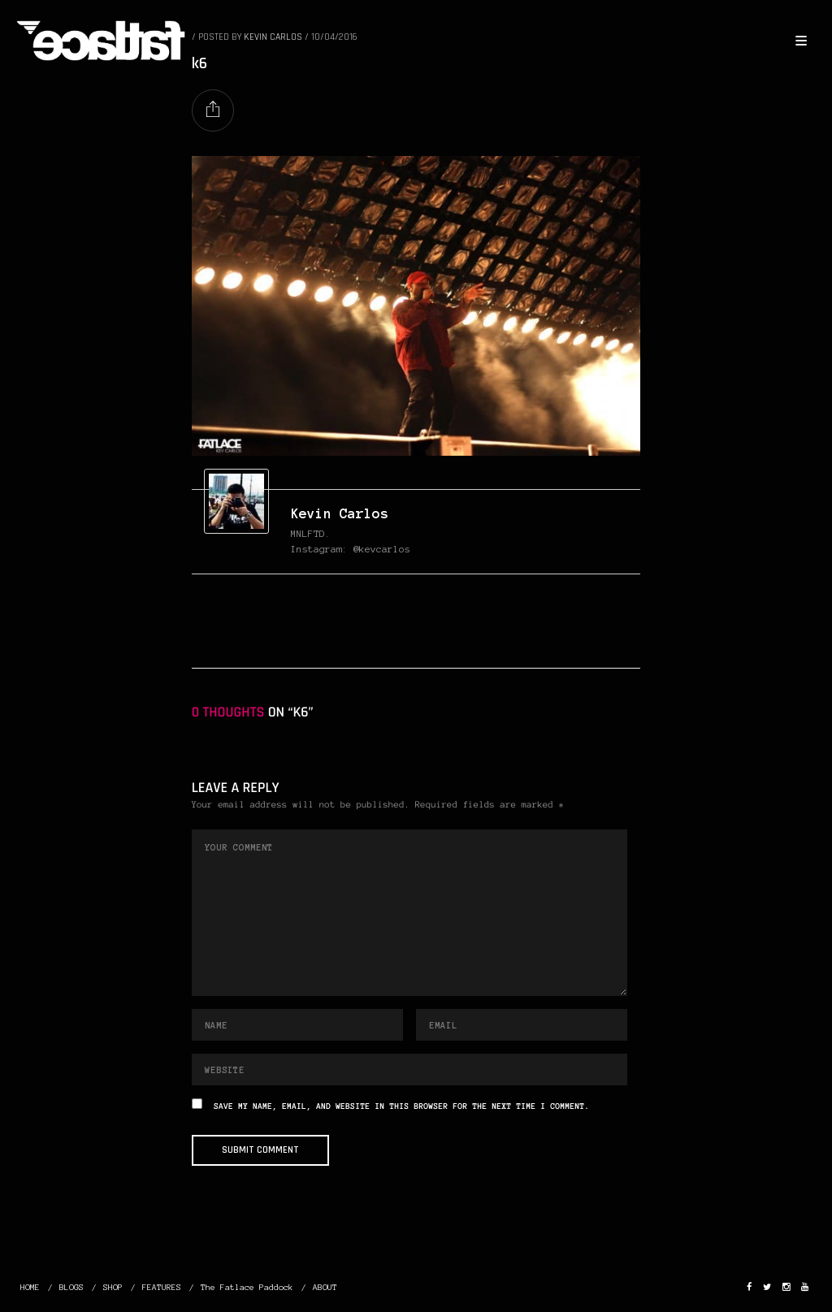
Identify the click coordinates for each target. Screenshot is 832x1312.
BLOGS (71, 1287)
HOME (30, 1287)
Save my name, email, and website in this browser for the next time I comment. (401, 1106)
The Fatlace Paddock (247, 1287)
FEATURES (161, 1287)
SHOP (113, 1287)
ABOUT (325, 1287)
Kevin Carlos (339, 513)
